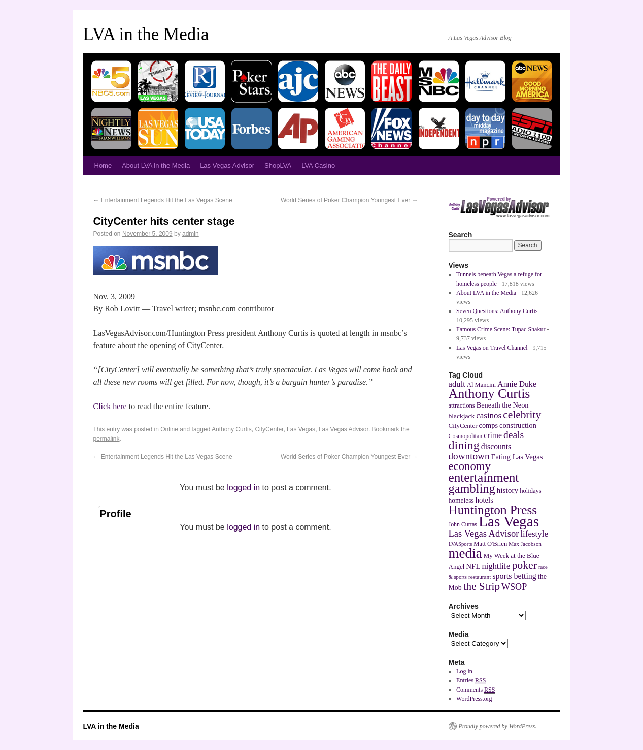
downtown (469, 456)
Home (103, 165)
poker (524, 565)
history (508, 490)
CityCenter (269, 429)
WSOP (514, 587)
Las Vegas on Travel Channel (491, 347)
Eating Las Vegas (517, 457)
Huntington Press (493, 510)
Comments (475, 690)
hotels (484, 500)
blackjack (462, 416)
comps (488, 425)
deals (513, 434)
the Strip (481, 586)
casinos (488, 415)
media (465, 553)
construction (517, 425)
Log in (464, 671)
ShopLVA (277, 165)
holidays (530, 490)
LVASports (460, 544)
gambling (472, 488)
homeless (461, 500)
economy (470, 466)
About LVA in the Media (156, 165)
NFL (473, 566)
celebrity (522, 415)
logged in (243, 487)
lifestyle (534, 534)
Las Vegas (301, 429)
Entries (471, 680)
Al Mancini (481, 384)
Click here (110, 406)
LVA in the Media (146, 34)
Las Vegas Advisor (227, 165)
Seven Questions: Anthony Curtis (496, 311)
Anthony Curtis (232, 429)
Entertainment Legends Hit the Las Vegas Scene (162, 200)
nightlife (496, 566)
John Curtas (463, 524)
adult (457, 384)
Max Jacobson (525, 544)
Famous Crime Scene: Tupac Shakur (500, 329)
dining (464, 445)
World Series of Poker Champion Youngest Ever (349, 200)
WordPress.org (474, 698)
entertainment (484, 477)
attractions (462, 405)
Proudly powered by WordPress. (498, 726)
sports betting (514, 576)
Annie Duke (516, 384)
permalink (106, 438)
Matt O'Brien (490, 543)
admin (190, 233)
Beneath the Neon (503, 405)
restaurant (479, 577)
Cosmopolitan (466, 436)
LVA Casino (318, 165)
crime (493, 435)
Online (169, 429)
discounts (496, 446)
